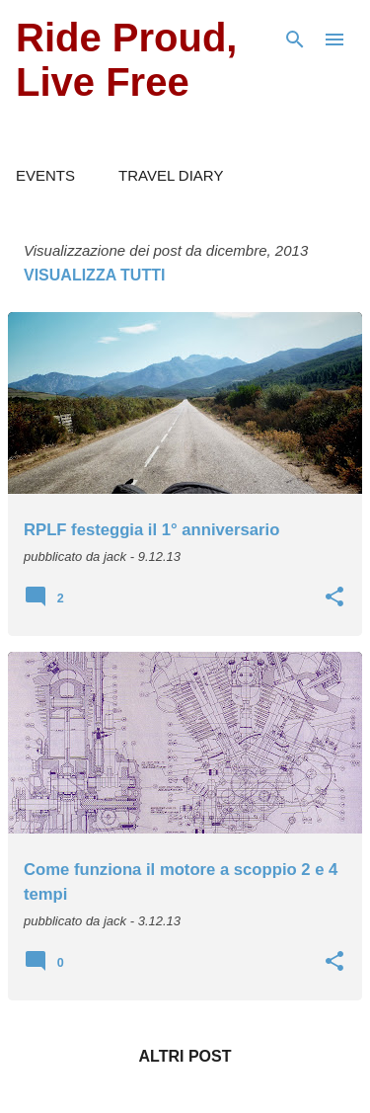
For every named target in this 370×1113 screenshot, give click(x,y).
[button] (334, 598)
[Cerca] (295, 39)
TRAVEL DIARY (170, 175)
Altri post (185, 1056)
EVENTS (45, 175)
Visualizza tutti (94, 275)
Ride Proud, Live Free (126, 60)
